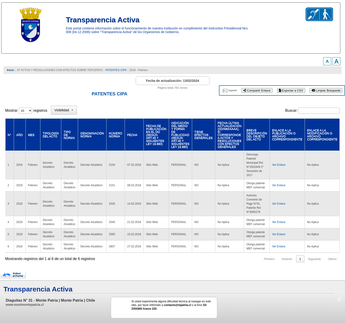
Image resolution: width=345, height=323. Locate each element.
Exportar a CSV (291, 90)
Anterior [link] (287, 259)
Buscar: (291, 110)
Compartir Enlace (257, 90)
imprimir (233, 90)
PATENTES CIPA (115, 70)
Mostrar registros (26, 110)
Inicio (10, 70)
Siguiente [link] (314, 259)
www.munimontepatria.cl (25, 304)
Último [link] (332, 259)
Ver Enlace (278, 164)
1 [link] (300, 259)
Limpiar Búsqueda (325, 90)
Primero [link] (269, 259)
